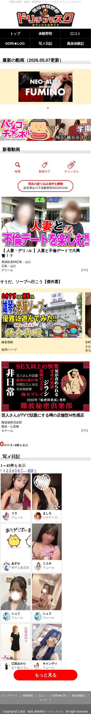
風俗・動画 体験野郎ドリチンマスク (41, 711)
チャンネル (71, 167)
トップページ (9, 695)
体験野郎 (45, 34)
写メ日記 (45, 43)
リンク (43, 699)
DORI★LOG (15, 43)
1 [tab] (48, 108)
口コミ (75, 34)
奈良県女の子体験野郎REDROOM (45, 186)
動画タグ (44, 167)
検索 (18, 167)
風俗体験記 (75, 43)
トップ (15, 34)
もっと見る (46, 675)
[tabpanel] (45, 86)
